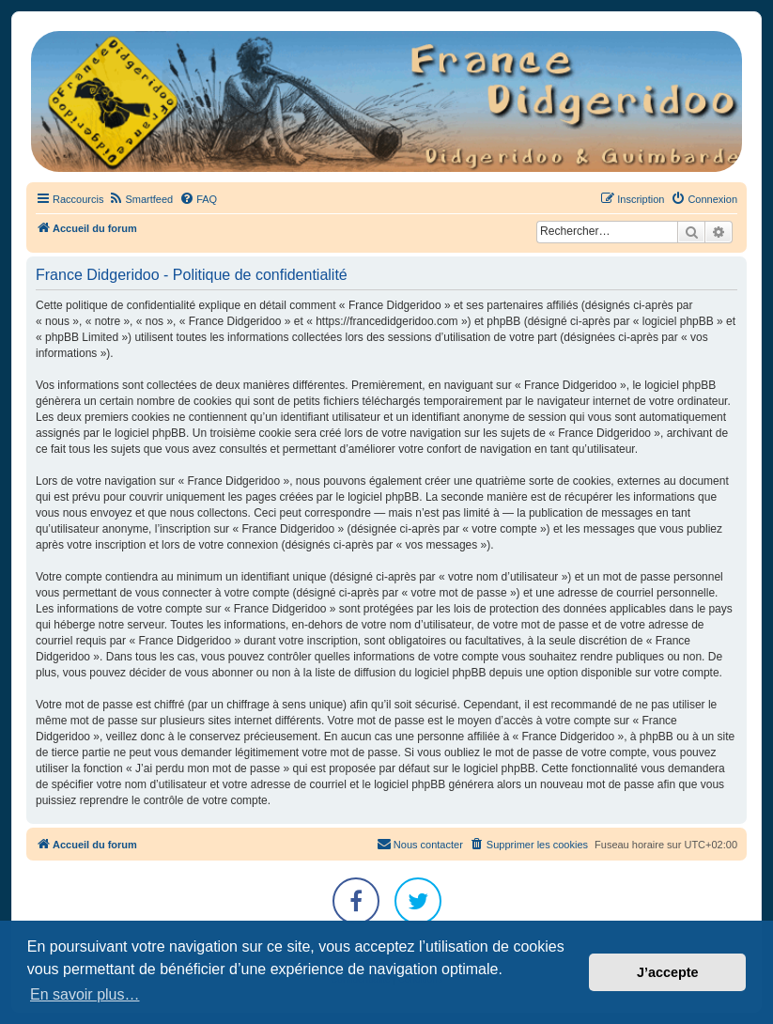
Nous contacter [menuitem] (420, 843)
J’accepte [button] (668, 972)
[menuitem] (140, 199)
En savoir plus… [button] (85, 994)
